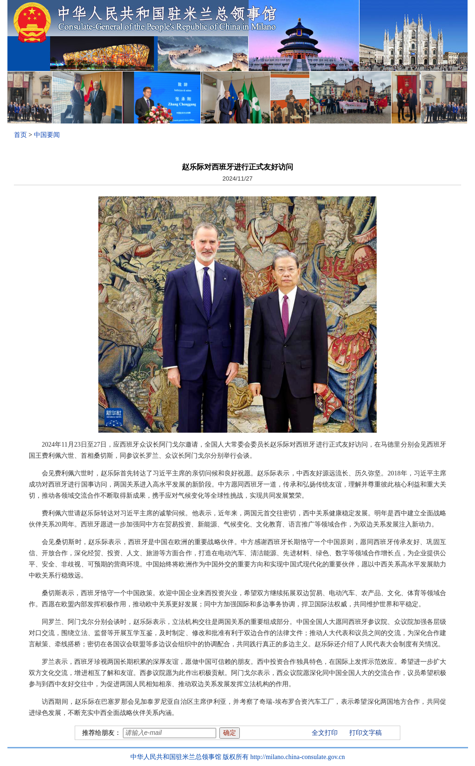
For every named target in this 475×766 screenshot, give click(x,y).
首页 (20, 134)
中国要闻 (47, 134)
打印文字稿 (365, 732)
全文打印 (325, 732)
